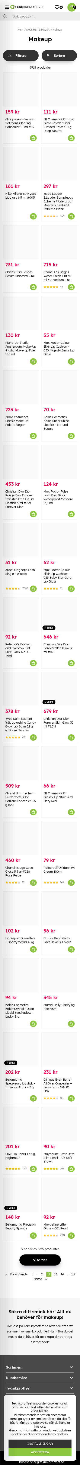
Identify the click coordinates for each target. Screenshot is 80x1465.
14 (62, 1274)
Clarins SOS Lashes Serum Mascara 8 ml (20, 274)
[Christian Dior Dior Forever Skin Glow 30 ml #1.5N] (59, 689)
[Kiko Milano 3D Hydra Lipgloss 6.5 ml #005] (21, 164)
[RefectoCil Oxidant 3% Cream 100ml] (59, 838)
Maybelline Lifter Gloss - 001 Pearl (56, 1226)
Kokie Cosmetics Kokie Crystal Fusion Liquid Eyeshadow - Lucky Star (19, 1010)
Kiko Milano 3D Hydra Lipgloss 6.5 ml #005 (20, 195)
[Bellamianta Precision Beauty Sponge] (21, 1195)
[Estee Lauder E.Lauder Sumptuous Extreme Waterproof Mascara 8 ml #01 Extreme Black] (59, 164)
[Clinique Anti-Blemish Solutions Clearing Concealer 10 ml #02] (21, 90)
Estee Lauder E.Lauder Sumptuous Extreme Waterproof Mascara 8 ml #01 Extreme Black (58, 201)
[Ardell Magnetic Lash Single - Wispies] (21, 540)
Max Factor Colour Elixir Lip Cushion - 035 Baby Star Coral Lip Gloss (58, 575)
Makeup (57, 29)
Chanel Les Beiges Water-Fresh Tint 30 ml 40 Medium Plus (57, 276)
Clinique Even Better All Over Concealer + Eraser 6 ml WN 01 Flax (58, 1085)
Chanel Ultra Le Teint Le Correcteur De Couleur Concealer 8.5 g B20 (20, 799)
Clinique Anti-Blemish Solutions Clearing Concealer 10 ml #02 (20, 123)
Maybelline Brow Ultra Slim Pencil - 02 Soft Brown (59, 1158)
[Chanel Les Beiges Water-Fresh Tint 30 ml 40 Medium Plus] (59, 242)
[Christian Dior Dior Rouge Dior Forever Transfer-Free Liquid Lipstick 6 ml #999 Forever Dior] (21, 462)
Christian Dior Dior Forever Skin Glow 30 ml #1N (59, 648)
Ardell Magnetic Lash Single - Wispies (20, 572)
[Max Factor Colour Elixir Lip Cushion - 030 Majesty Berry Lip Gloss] (59, 313)
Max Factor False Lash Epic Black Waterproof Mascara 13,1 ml (58, 497)
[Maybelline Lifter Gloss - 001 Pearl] (59, 1195)
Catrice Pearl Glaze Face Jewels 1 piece (57, 940)
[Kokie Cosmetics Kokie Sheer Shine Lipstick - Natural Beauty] (59, 387)
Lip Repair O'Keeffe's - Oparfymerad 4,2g (20, 940)
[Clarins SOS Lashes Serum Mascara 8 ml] (21, 242)
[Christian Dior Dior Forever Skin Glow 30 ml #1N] (59, 615)
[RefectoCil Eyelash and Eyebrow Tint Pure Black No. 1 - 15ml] (21, 615)
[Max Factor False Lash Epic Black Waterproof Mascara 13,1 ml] (59, 462)
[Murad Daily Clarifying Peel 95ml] (59, 975)
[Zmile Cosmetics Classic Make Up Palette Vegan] (21, 387)
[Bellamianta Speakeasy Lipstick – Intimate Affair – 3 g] (21, 1050)
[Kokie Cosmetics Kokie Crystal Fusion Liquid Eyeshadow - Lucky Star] (21, 975)
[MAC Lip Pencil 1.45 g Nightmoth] (21, 1124)
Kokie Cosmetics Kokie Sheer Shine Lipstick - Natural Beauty (56, 423)
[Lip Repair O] (21, 909)
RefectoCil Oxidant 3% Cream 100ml (59, 869)
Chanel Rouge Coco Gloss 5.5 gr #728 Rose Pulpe (19, 871)
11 (42, 1274)
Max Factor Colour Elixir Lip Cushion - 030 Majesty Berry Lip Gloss (59, 348)
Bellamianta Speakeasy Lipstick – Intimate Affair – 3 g (20, 1083)
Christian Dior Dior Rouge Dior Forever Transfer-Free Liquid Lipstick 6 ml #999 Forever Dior (19, 499)
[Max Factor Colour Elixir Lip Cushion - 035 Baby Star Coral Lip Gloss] (59, 540)
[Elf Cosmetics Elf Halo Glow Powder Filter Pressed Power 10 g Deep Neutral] (59, 90)
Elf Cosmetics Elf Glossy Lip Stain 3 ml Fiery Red (58, 797)
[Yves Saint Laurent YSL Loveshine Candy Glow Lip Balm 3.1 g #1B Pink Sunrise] (21, 689)
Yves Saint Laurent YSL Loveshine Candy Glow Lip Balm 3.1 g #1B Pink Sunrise (20, 724)
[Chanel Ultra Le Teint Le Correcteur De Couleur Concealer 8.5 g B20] (21, 763)
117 (73, 1274)
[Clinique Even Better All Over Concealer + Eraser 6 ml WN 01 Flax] (59, 1050)
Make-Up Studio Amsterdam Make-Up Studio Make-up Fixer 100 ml (20, 348)
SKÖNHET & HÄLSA (37, 29)
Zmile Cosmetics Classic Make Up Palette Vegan (17, 421)
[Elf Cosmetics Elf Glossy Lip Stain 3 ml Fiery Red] (59, 763)
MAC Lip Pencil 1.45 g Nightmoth (20, 1156)
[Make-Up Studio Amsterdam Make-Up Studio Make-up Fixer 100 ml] (21, 313)
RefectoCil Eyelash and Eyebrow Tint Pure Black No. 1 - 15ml (18, 650)
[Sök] (40, 16)
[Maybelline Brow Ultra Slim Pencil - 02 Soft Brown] (59, 1124)
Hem (20, 29)
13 (55, 1274)
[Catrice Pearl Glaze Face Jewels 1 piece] (59, 909)
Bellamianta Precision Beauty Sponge (20, 1226)
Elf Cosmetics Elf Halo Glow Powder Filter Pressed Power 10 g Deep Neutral (59, 125)
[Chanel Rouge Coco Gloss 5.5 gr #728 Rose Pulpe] (21, 838)
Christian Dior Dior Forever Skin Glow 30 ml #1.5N (59, 722)
